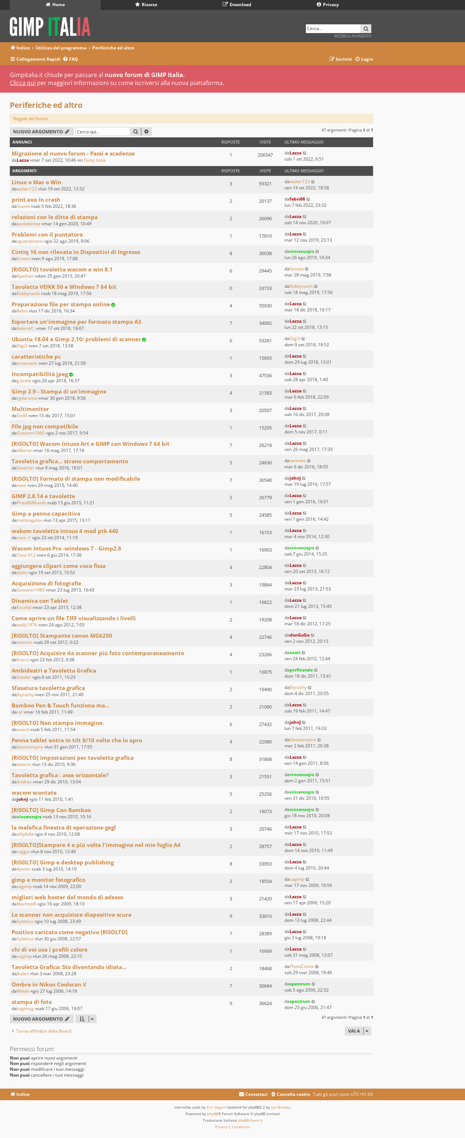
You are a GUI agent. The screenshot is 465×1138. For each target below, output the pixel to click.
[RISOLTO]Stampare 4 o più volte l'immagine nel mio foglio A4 (96, 844)
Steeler (24, 677)
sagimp (24, 886)
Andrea (24, 782)
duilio (22, 572)
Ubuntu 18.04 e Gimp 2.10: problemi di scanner (76, 339)
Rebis (22, 311)
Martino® (26, 904)
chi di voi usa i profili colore (50, 949)
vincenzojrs (302, 251)
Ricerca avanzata (352, 36)
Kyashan (25, 276)
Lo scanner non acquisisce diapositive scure (72, 914)
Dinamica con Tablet (40, 600)
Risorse (146, 4)
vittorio (24, 764)
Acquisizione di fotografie (46, 583)
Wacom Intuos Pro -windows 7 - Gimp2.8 (66, 548)
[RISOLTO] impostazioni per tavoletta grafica (73, 757)
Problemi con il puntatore (47, 234)
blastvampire (30, 747)
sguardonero (30, 241)
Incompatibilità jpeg (40, 374)
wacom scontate (34, 792)
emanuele (27, 363)
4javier (24, 869)
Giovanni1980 (31, 590)
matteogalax (29, 520)
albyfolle (25, 834)
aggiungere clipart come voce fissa (59, 565)
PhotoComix (302, 966)
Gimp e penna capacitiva (46, 513)
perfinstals (301, 670)
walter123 (27, 189)
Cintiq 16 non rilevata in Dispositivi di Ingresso (76, 251)
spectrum (300, 984)
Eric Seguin (216, 1107)
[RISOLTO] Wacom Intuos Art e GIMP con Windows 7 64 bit (91, 443)
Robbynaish (28, 293)
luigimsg (25, 1008)
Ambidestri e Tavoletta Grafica (54, 670)
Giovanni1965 (31, 433)
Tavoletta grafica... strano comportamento (70, 461)
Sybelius (25, 921)
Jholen (23, 973)
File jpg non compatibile (45, 426)
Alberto (24, 450)
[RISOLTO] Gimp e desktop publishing (63, 862)
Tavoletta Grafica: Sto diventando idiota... (69, 966)
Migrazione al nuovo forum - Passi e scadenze (73, 153)
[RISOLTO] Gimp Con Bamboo (51, 810)
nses (21, 485)
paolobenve (28, 224)
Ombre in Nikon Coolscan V (49, 984)
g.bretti (24, 381)
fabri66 (297, 199)
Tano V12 (26, 555)
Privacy (328, 4)
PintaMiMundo (31, 503)
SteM (22, 415)
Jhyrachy (25, 694)
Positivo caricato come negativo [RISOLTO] (70, 932)
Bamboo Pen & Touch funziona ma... (60, 705)
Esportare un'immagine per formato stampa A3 (76, 321)
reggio (23, 851)
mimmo (24, 642)
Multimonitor (30, 408)
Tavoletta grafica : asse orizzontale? (60, 775)
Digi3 (22, 346)
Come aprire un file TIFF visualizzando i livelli (74, 618)
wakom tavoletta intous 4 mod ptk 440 (65, 530)
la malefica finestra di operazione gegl (64, 827)
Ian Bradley (281, 1107)
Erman (23, 258)
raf (20, 712)
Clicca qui (23, 83)
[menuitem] (70, 59)
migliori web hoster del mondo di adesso (67, 897)
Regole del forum (30, 119)
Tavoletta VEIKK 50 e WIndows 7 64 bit (64, 286)
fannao (297, 269)
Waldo (23, 991)
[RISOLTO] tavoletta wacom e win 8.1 (62, 269)
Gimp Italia (95, 160)
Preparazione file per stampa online (61, 304)
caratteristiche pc (36, 356)
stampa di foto (32, 1001)
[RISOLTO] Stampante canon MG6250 (62, 635)
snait (295, 652)
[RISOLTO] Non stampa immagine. (58, 722)
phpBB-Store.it (250, 1120)
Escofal (24, 607)
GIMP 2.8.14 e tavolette (43, 496)
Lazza (23, 160)
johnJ (295, 478)
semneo (298, 460)
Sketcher (26, 468)
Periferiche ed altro (46, 105)
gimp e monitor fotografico (48, 879)
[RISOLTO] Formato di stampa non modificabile (76, 478)
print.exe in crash (36, 199)
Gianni (23, 206)
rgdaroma (27, 398)
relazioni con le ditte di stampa (55, 217)
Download (237, 4)
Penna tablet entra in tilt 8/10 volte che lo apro (77, 740)
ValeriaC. (26, 328)
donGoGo (300, 635)
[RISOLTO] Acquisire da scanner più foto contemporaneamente (98, 653)
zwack (23, 729)
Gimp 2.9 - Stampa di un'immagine (59, 391)
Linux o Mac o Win (36, 182)
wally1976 (27, 625)
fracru (23, 660)
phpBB (212, 1113)
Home (55, 4)
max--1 (24, 537)
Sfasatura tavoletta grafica (48, 687)
